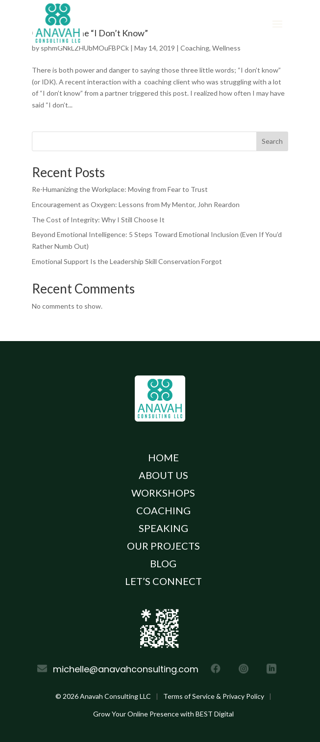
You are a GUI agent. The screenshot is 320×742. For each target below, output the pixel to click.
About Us (163, 475)
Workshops (163, 493)
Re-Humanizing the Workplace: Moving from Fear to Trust (120, 189)
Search (272, 141)
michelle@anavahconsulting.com (125, 669)
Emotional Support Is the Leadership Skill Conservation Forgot (127, 261)
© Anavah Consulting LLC (103, 696)
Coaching (163, 510)
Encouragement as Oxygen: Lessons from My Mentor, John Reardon (136, 204)
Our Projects (163, 546)
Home (163, 457)
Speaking (163, 528)
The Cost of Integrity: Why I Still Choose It (98, 219)
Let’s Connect (163, 581)
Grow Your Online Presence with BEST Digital (163, 714)
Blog (163, 563)
